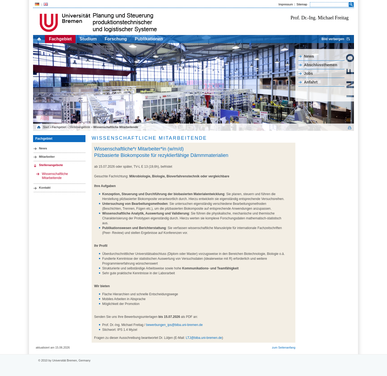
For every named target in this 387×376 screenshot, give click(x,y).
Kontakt (45, 187)
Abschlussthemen (320, 65)
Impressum (285, 4)
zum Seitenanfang (283, 347)
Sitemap (301, 4)
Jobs (308, 73)
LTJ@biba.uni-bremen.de (204, 338)
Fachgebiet (60, 39)
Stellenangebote (79, 127)
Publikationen (149, 39)
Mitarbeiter (47, 156)
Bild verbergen (332, 39)
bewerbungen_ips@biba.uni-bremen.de (174, 325)
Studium (88, 39)
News (309, 56)
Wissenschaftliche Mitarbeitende (55, 176)
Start (46, 127)
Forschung (116, 39)
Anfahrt (311, 82)
